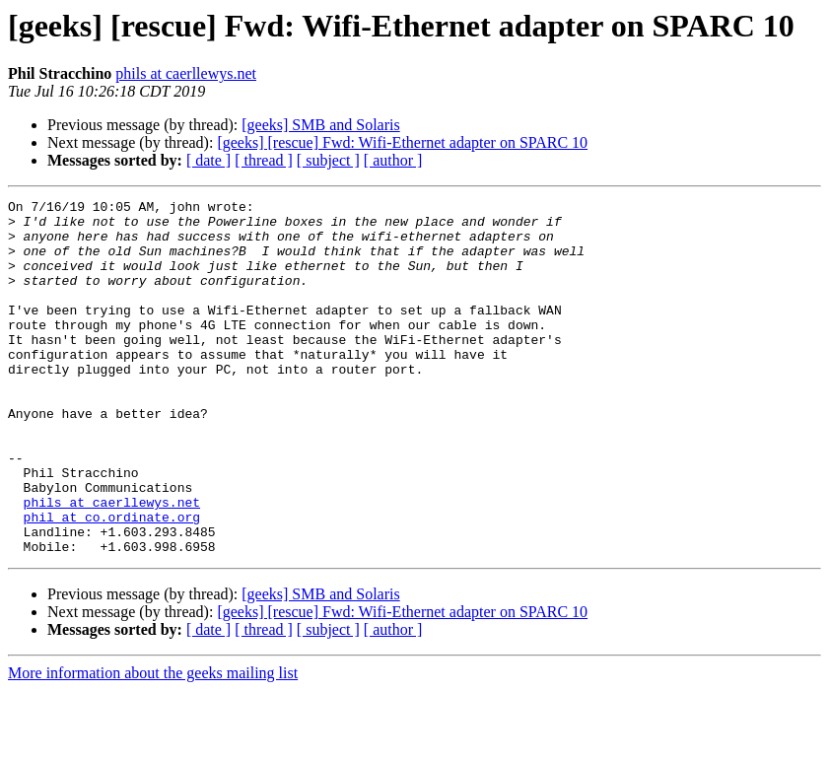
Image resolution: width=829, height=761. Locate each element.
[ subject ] (328, 160)
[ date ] (208, 160)
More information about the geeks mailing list (153, 743)
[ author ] (393, 160)
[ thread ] (264, 160)
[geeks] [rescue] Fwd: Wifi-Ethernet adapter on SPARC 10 (402, 142)
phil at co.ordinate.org (112, 581)
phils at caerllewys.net (185, 73)
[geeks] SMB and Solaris (320, 124)
